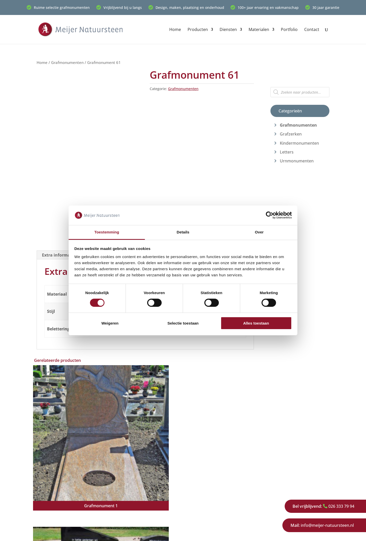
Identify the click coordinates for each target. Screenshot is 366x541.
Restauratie (198, 505)
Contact (311, 30)
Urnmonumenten (297, 161)
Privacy (270, 505)
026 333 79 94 (323, 506)
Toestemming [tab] (106, 232)
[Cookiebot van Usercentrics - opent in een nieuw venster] (269, 215)
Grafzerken (291, 134)
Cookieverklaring (142, 533)
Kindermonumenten (299, 143)
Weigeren (109, 323)
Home (175, 30)
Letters (287, 152)
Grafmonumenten (67, 62)
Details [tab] (183, 232)
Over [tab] (259, 232)
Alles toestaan (256, 323)
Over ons (271, 480)
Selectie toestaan (183, 323)
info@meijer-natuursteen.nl (322, 525)
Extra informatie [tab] (58, 255)
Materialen (259, 30)
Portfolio (289, 30)
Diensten (228, 30)
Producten (198, 30)
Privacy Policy (108, 533)
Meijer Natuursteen (71, 533)
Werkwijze (273, 489)
